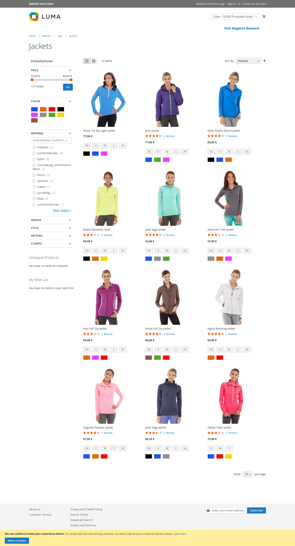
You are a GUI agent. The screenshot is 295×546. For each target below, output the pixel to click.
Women (46, 48)
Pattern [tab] (36, 248)
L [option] (114, 158)
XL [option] (123, 158)
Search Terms (79, 514)
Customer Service (40, 514)
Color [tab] (35, 114)
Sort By (229, 74)
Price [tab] (34, 83)
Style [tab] (35, 241)
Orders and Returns (83, 525)
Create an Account (254, 4)
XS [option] (87, 158)
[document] (148, 538)
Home (32, 48)
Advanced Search (82, 520)
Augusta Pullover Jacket (98, 440)
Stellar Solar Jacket (219, 440)
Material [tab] (37, 146)
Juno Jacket (152, 143)
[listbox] (106, 159)
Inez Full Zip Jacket (95, 341)
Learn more (179, 533)
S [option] (96, 158)
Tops (60, 48)
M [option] (105, 158)
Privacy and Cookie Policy (86, 509)
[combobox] (235, 17)
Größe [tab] (36, 233)
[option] (86, 166)
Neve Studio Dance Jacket (223, 143)
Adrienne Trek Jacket (220, 242)
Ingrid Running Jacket (221, 341)
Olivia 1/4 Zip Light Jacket (99, 143)
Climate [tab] (36, 256)
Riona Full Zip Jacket (158, 341)
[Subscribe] (256, 510)
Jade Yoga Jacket (155, 242)
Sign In (231, 4)
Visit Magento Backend (241, 28)
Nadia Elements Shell (96, 242)
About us (35, 509)
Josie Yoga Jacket (155, 440)
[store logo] (45, 16)
